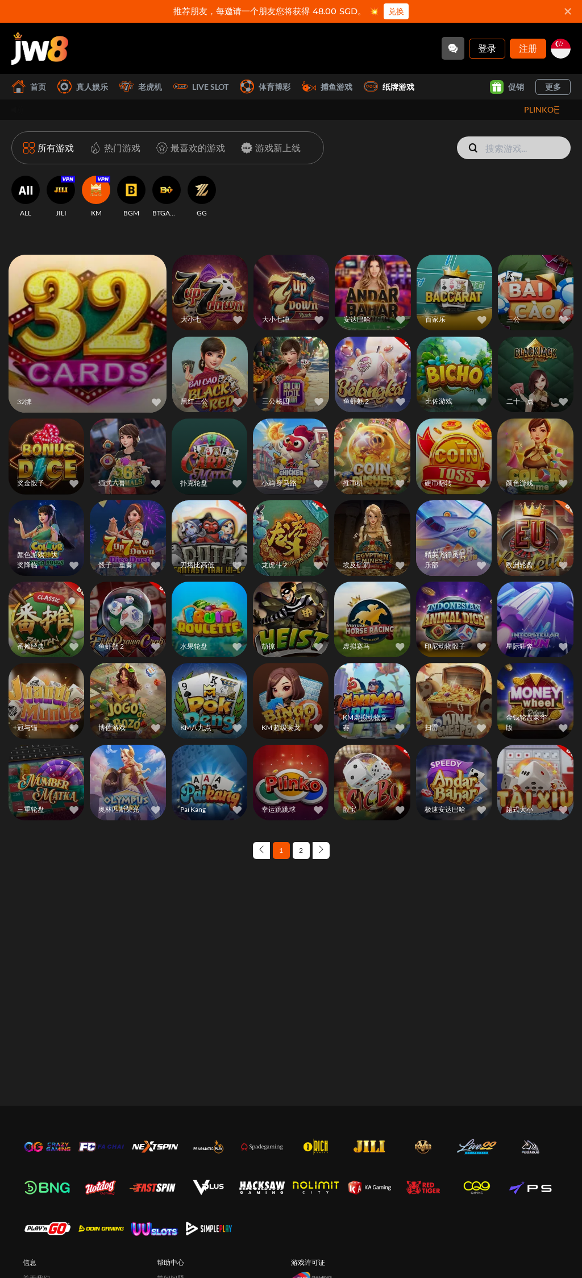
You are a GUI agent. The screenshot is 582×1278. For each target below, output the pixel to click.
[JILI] (61, 197)
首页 (28, 87)
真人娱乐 (82, 87)
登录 (487, 48)
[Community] (453, 48)
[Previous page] (261, 850)
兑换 (396, 11)
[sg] (561, 49)
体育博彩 (265, 87)
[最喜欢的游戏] (188, 148)
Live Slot (200, 87)
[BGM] (131, 197)
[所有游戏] (48, 148)
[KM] (96, 197)
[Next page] (321, 850)
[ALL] (25, 197)
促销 (507, 87)
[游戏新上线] (268, 148)
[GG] (202, 197)
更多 (553, 87)
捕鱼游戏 (327, 87)
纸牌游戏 (389, 87)
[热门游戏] (112, 148)
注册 (528, 48)
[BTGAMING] (166, 197)
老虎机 (140, 87)
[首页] (39, 48)
